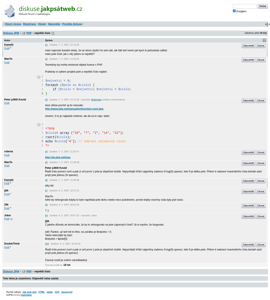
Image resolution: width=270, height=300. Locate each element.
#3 (46, 99)
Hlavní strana (13, 24)
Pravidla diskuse (72, 24)
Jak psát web (29, 292)
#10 (47, 243)
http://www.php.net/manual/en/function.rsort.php (74, 108)
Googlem (240, 11)
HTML (41, 292)
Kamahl (8, 44)
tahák (50, 292)
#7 (46, 190)
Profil (6, 48)
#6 (46, 180)
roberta (8, 151)
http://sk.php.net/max (58, 157)
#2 (46, 59)
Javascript (66, 292)
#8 (46, 204)
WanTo (8, 58)
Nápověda (54, 24)
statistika (26, 295)
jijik (6, 190)
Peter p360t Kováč (15, 99)
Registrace (29, 24)
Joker (7, 215)
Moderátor (96, 99)
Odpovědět (248, 45)
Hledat (42, 24)
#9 (46, 215)
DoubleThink (12, 243)
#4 (46, 151)
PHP (29, 33)
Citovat (260, 45)
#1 (46, 44)
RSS (53, 33)
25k (6, 204)
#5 (46, 162)
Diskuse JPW (11, 33)
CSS (57, 292)
